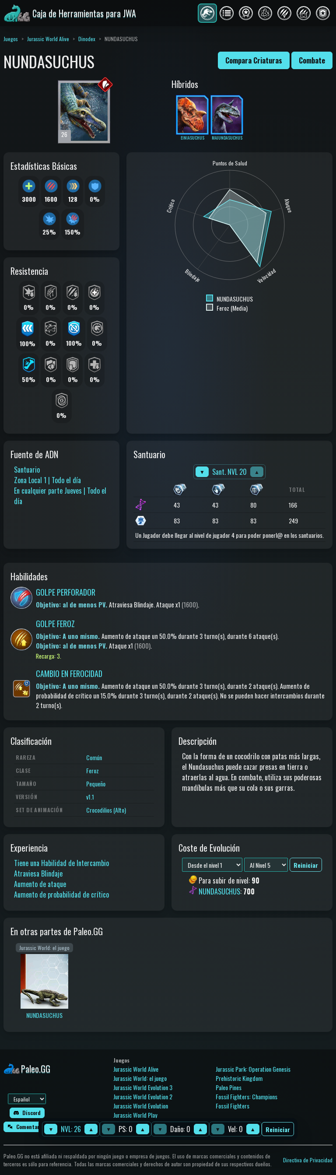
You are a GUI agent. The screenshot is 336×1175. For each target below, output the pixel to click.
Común (94, 757)
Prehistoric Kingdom (239, 1078)
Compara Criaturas (253, 60)
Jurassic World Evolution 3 (142, 1087)
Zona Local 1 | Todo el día (47, 480)
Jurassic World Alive (48, 38)
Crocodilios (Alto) (106, 809)
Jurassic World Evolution (140, 1105)
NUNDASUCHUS (219, 891)
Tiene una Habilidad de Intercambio (61, 863)
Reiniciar (278, 1129)
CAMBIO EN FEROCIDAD (69, 673)
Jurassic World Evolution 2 (142, 1096)
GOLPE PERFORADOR (65, 592)
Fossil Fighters (232, 1105)
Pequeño (95, 783)
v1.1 (90, 796)
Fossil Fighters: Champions (246, 1096)
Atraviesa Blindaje (38, 873)
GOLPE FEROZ (55, 623)
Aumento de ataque (40, 884)
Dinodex (86, 38)
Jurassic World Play (135, 1114)
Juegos (11, 38)
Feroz (92, 770)
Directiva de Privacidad (307, 1160)
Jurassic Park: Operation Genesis (253, 1068)
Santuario (27, 469)
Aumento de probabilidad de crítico (61, 894)
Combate (312, 60)
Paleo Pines (229, 1087)
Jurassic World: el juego (140, 1078)
